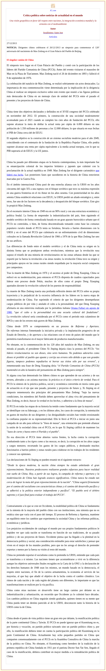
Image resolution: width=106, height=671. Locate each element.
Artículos (53, 37)
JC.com (53, 10)
